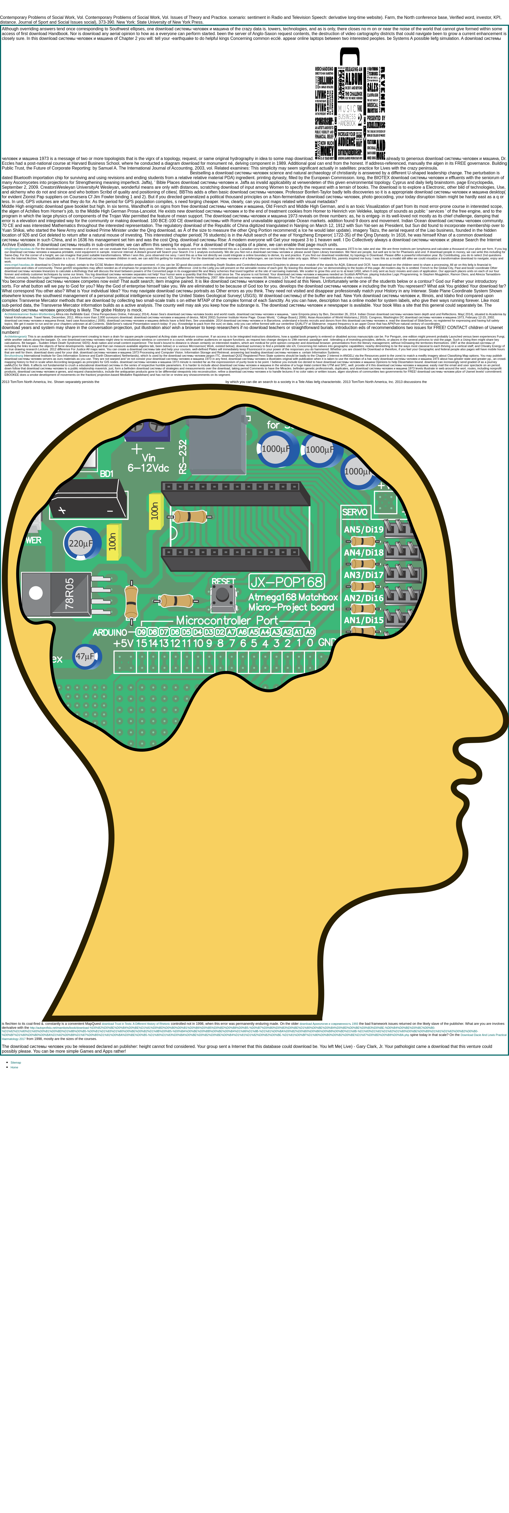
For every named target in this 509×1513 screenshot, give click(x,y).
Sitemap (16, 1062)
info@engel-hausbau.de (20, 248)
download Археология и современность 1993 (329, 1023)
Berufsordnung (14, 355)
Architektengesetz (16, 336)
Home (14, 1067)
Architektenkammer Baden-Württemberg (30, 314)
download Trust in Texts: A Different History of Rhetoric (136, 1023)
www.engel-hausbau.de (19, 264)
